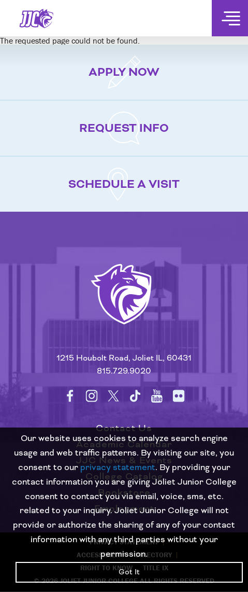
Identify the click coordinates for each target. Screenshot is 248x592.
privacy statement (117, 467)
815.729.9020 (124, 371)
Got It (129, 572)
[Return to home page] (124, 307)
